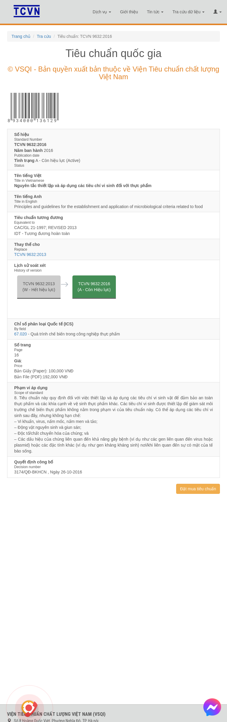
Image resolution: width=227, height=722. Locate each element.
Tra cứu (44, 36)
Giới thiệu (129, 11)
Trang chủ (21, 36)
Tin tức (155, 11)
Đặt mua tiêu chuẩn (198, 488)
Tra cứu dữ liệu (188, 11)
